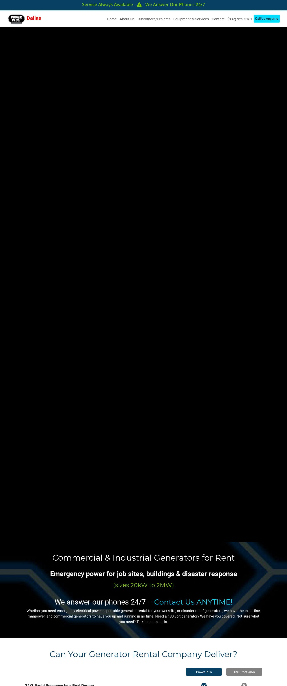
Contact (218, 18)
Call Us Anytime (266, 18)
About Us (127, 18)
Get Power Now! (195, 315)
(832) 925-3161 (240, 18)
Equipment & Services (191, 18)
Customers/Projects (153, 18)
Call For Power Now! (240, 315)
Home (112, 18)
